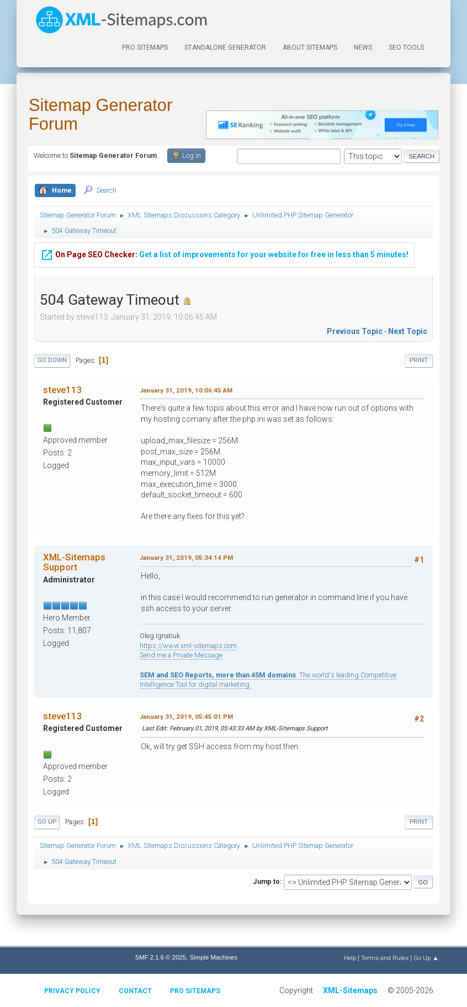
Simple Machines (213, 957)
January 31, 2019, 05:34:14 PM (186, 557)
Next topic (407, 331)
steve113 (62, 389)
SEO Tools (406, 47)
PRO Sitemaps (145, 47)
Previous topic (355, 331)
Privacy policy (72, 991)
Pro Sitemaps (195, 991)
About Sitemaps (310, 47)
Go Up (47, 821)
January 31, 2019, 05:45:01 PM (186, 716)
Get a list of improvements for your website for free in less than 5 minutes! (224, 253)
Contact (135, 991)
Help (350, 958)
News (363, 47)
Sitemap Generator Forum (100, 115)
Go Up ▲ (425, 958)
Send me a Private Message (181, 655)
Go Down (52, 360)
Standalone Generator (225, 47)
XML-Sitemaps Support (74, 562)
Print (419, 360)
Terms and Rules (384, 958)
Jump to (266, 881)
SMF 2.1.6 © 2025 (160, 957)
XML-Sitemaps (350, 990)
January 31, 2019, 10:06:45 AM (186, 390)
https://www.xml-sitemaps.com (188, 646)
